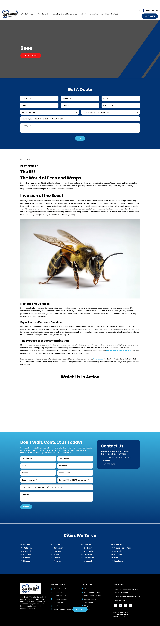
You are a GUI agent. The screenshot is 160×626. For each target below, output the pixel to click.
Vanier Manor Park (122, 540)
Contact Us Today (31, 47)
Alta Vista (118, 546)
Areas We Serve (96, 6)
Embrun (87, 537)
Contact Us (98, 351)
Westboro (118, 553)
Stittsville (58, 537)
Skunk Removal (59, 595)
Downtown (119, 537)
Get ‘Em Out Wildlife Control (118, 343)
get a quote (149, 8)
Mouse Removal (60, 581)
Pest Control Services (92, 584)
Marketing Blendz (78, 623)
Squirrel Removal (60, 588)
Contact (114, 6)
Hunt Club (118, 543)
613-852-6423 (151, 2)
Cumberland (89, 546)
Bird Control (58, 598)
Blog (107, 6)
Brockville (27, 543)
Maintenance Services (92, 588)
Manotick (88, 553)
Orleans (57, 543)
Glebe (117, 550)
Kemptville (88, 543)
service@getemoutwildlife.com (127, 589)
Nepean (26, 553)
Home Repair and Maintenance (64, 6)
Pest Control (43, 6)
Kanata (26, 550)
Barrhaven (58, 540)
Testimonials (89, 595)
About (83, 6)
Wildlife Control (27, 6)
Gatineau (27, 540)
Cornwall (27, 546)
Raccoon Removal (60, 591)
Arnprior (57, 553)
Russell (57, 546)
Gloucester (89, 550)
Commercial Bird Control (63, 601)
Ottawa (27, 537)
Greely (57, 550)
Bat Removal (58, 584)
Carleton (88, 540)
